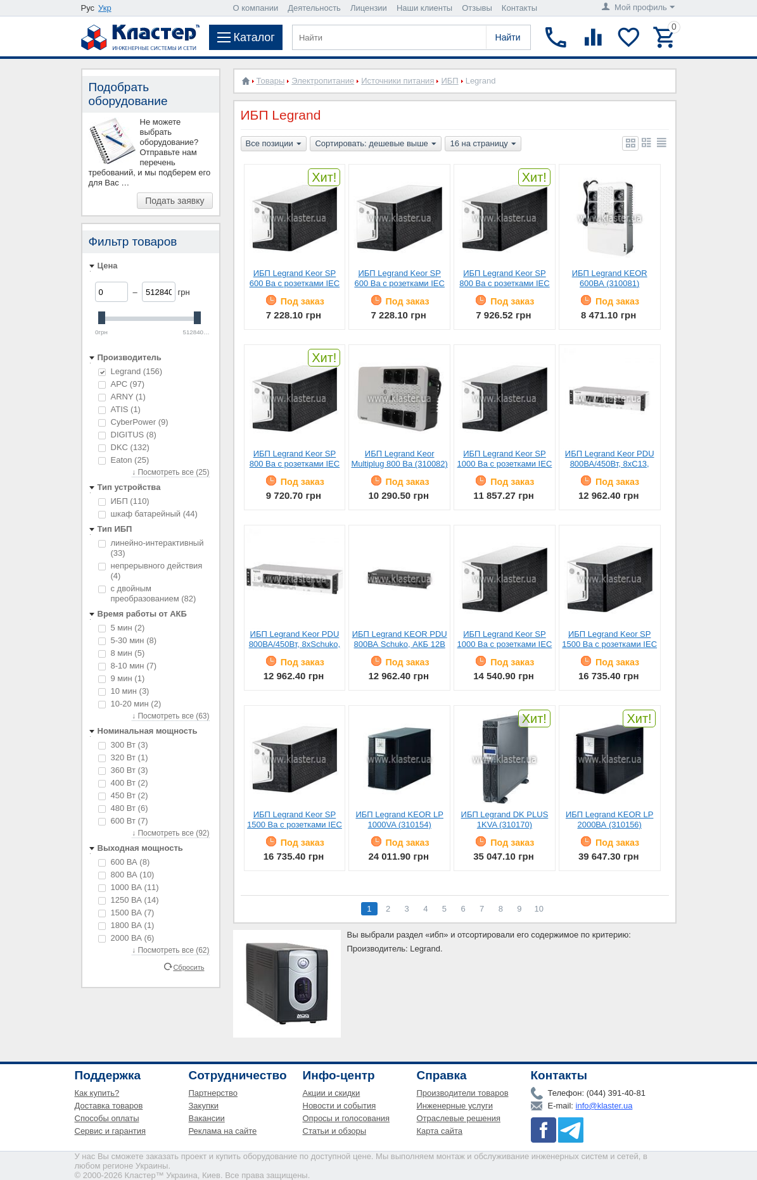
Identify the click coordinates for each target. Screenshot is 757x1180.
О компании (256, 8)
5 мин (121, 627)
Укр (104, 8)
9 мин (121, 678)
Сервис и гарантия (110, 1131)
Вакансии (207, 1118)
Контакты (519, 8)
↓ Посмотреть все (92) (170, 833)
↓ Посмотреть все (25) (170, 472)
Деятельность (314, 8)
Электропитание (322, 80)
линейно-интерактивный (151, 548)
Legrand (130, 371)
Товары (271, 80)
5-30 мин (127, 640)
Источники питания (397, 80)
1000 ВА (128, 887)
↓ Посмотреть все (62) (170, 950)
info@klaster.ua (604, 1105)
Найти (508, 37)
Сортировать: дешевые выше (375, 144)
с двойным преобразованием (147, 593)
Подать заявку (174, 201)
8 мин (121, 653)
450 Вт (123, 795)
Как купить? (97, 1093)
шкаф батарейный (148, 513)
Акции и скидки (331, 1093)
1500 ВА (126, 912)
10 (539, 908)
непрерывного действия (150, 571)
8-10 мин (127, 665)
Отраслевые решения (459, 1118)
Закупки (204, 1105)
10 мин (123, 691)
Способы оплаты (107, 1118)
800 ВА (126, 874)
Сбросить (188, 966)
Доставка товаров (109, 1105)
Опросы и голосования (346, 1118)
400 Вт (123, 783)
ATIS (119, 409)
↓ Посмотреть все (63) (170, 716)
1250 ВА (128, 900)
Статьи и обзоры (335, 1131)
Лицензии (368, 8)
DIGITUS (127, 434)
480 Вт (123, 808)
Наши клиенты (424, 8)
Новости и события (339, 1105)
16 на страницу (483, 144)
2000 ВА (126, 938)
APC (121, 384)
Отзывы (477, 8)
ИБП (123, 501)
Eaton (123, 460)
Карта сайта (439, 1131)
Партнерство (213, 1093)
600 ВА (124, 862)
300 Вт (123, 745)
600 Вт (123, 820)
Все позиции (274, 144)
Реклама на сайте (223, 1131)
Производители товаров (463, 1093)
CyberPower (133, 422)
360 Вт (123, 770)
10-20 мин (130, 703)
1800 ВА (126, 925)
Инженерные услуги (455, 1105)
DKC (123, 447)
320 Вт (123, 757)
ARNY (122, 396)
